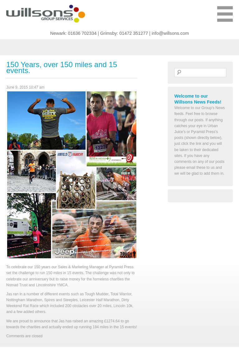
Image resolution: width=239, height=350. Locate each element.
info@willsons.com (170, 33)
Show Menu (225, 17)
